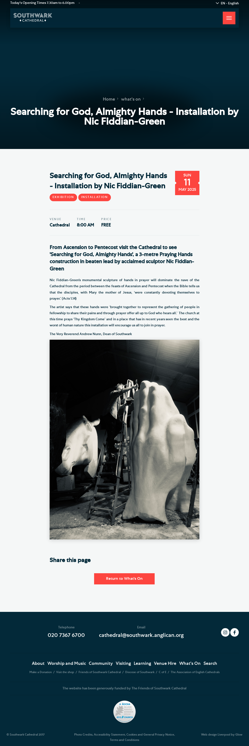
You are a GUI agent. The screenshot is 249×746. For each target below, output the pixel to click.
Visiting (123, 663)
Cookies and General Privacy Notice (150, 734)
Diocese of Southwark (140, 672)
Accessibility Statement (109, 734)
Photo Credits (83, 734)
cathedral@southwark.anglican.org (141, 635)
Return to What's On (124, 579)
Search (210, 663)
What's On (190, 663)
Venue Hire (165, 663)
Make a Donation (41, 672)
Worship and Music (66, 663)
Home (109, 99)
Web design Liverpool (215, 734)
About (38, 663)
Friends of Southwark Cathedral (100, 672)
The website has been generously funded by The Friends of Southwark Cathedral (124, 688)
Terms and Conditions (124, 739)
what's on (131, 99)
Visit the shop (65, 672)
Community (101, 663)
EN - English (230, 3)
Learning (142, 663)
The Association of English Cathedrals (195, 672)
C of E (163, 672)
